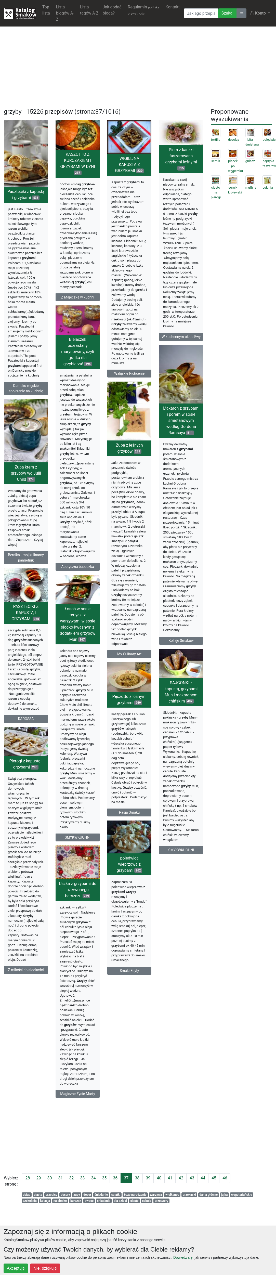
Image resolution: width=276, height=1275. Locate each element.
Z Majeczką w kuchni (77, 297)
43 (192, 1178)
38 (137, 1178)
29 (38, 1178)
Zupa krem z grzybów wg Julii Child (26, 482)
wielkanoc (172, 1194)
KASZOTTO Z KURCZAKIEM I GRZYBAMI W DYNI (77, 163)
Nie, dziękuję (45, 1268)
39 (148, 1178)
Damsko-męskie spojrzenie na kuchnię (26, 388)
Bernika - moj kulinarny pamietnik (26, 566)
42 (181, 1178)
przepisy (51, 1194)
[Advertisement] (138, 66)
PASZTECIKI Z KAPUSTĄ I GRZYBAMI (25, 626)
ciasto (134, 1201)
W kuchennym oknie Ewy (181, 337)
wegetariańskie (241, 1194)
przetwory (161, 1201)
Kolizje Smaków (181, 659)
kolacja (45, 1201)
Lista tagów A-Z (89, 10)
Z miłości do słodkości (26, 993)
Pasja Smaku (169, 845)
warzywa (156, 1194)
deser (87, 1194)
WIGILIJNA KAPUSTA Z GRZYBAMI (129, 164)
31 (60, 1178)
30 (49, 1178)
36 (115, 1178)
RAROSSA (26, 732)
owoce (89, 1201)
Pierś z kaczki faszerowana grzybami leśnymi (181, 159)
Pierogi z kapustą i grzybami (25, 787)
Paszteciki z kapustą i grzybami (26, 194)
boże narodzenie (135, 1194)
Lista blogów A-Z (65, 13)
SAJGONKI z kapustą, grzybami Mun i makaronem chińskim (140, 717)
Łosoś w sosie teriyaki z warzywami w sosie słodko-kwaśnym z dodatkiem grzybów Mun (78, 644)
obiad (26, 1194)
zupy (76, 1194)
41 (170, 1178)
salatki (116, 1194)
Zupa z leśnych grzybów (129, 450)
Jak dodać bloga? (112, 10)
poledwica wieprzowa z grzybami (169, 898)
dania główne (209, 1194)
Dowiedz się (182, 1257)
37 (126, 1178)
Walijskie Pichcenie (129, 373)
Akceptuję (16, 1268)
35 (104, 1178)
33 (82, 1178)
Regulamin (143, 10)
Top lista (46, 10)
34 (93, 1178)
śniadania (103, 1201)
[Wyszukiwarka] (201, 13)
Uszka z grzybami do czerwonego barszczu (118, 931)
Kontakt (173, 7)
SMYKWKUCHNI (77, 857)
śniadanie (101, 1194)
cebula (146, 1201)
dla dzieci (120, 1201)
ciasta (38, 1194)
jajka (224, 1194)
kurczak (75, 1201)
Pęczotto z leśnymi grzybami (170, 731)
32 (71, 1178)
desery (65, 1194)
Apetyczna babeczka (77, 580)
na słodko (60, 1201)
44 (203, 1178)
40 (159, 1178)
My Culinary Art (129, 656)
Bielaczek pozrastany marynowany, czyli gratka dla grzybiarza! (77, 365)
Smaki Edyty (169, 1005)
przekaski (189, 1194)
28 (27, 1178)
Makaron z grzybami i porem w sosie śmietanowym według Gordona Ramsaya (181, 438)
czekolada (30, 1201)
